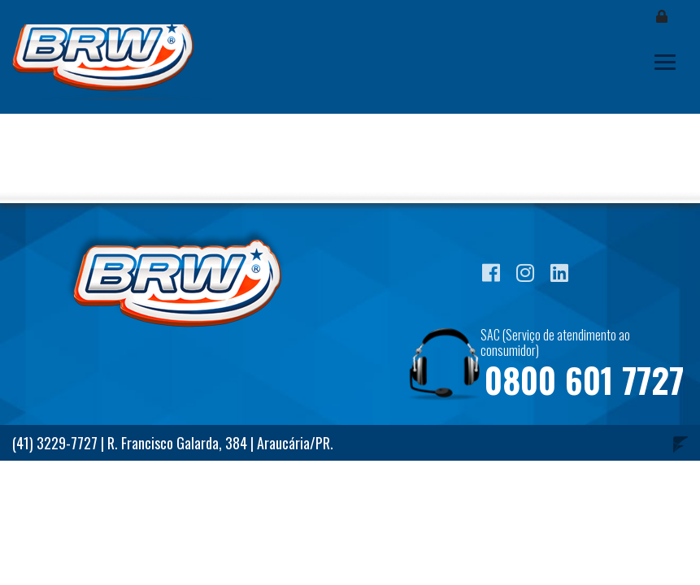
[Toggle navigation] (665, 62)
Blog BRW (113, 62)
